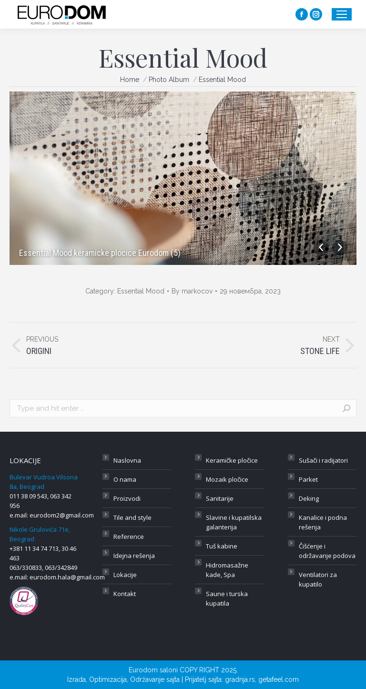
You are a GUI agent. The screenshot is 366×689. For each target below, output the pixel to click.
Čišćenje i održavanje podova (327, 551)
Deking (309, 498)
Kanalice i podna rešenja (323, 522)
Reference (128, 536)
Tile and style (132, 517)
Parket (308, 479)
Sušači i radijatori (323, 460)
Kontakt (124, 593)
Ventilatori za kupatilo (318, 579)
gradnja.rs (240, 679)
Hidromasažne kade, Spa (227, 570)
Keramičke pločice (232, 460)
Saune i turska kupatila (227, 598)
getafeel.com (278, 679)
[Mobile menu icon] (342, 14)
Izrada (76, 679)
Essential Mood (140, 291)
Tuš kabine (221, 546)
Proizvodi (127, 498)
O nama (124, 479)
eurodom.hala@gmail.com (67, 577)
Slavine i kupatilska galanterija (234, 522)
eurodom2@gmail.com (62, 515)
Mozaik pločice (227, 479)
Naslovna (127, 460)
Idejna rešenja (134, 555)
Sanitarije (220, 498)
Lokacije (125, 574)
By (192, 291)
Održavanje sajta (155, 679)
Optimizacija (108, 679)
